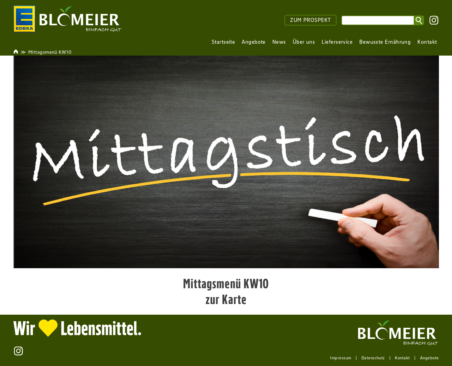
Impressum (340, 358)
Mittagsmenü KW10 (49, 52)
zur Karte (226, 299)
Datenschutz (373, 358)
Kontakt (402, 358)
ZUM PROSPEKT (310, 20)
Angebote (429, 358)
